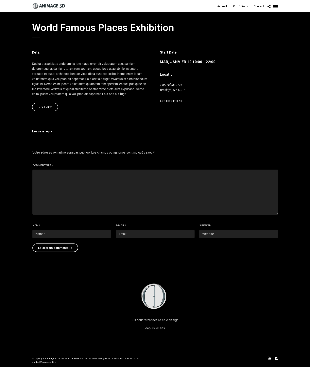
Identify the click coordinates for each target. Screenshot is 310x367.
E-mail (121, 225)
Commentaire (42, 165)
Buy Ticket (45, 107)
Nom (36, 225)
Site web (205, 225)
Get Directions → (173, 101)
